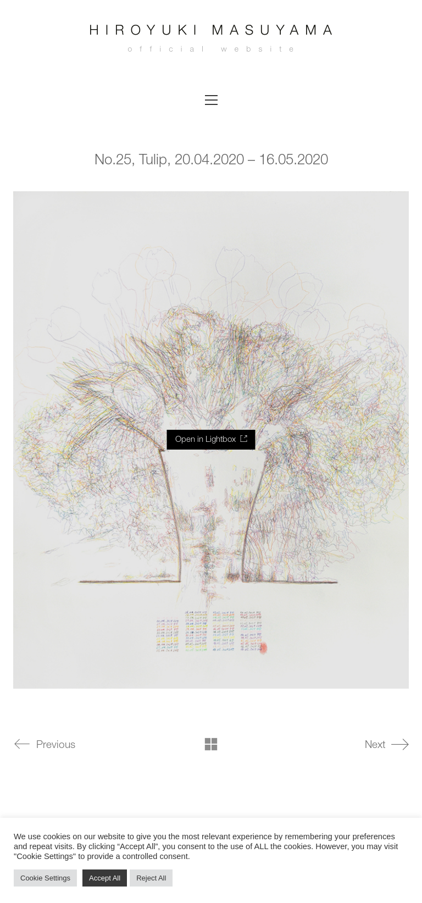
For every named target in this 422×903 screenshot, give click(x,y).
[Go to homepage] (211, 41)
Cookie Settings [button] (45, 878)
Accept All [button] (104, 878)
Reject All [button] (151, 878)
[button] (211, 100)
